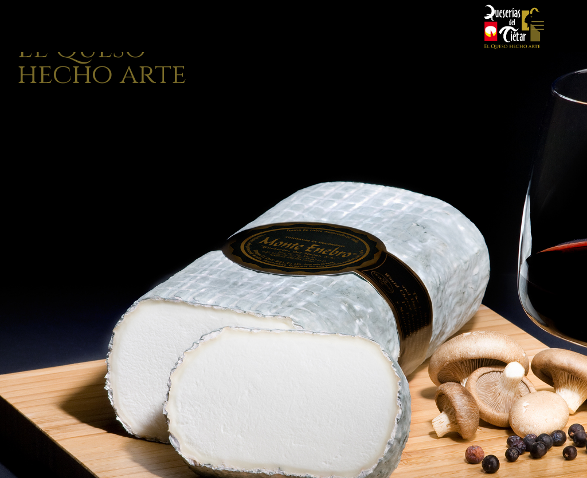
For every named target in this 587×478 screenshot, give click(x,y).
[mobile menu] (537, 25)
